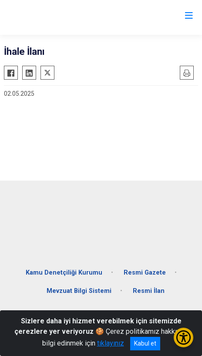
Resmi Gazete (145, 272)
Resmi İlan (149, 291)
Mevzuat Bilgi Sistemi (79, 291)
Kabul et (145, 343)
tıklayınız (110, 343)
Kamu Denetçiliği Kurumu (64, 272)
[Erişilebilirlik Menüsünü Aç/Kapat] (183, 337)
